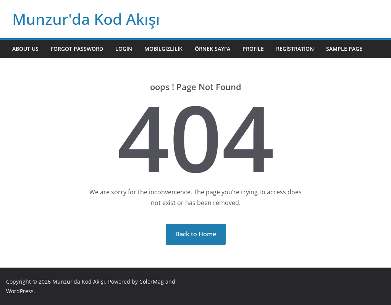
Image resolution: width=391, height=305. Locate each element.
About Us (25, 48)
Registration (295, 48)
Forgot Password (77, 48)
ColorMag (151, 281)
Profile (253, 48)
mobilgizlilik (163, 48)
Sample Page (344, 48)
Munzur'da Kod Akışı (86, 18)
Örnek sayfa (212, 48)
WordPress (20, 291)
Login (123, 48)
